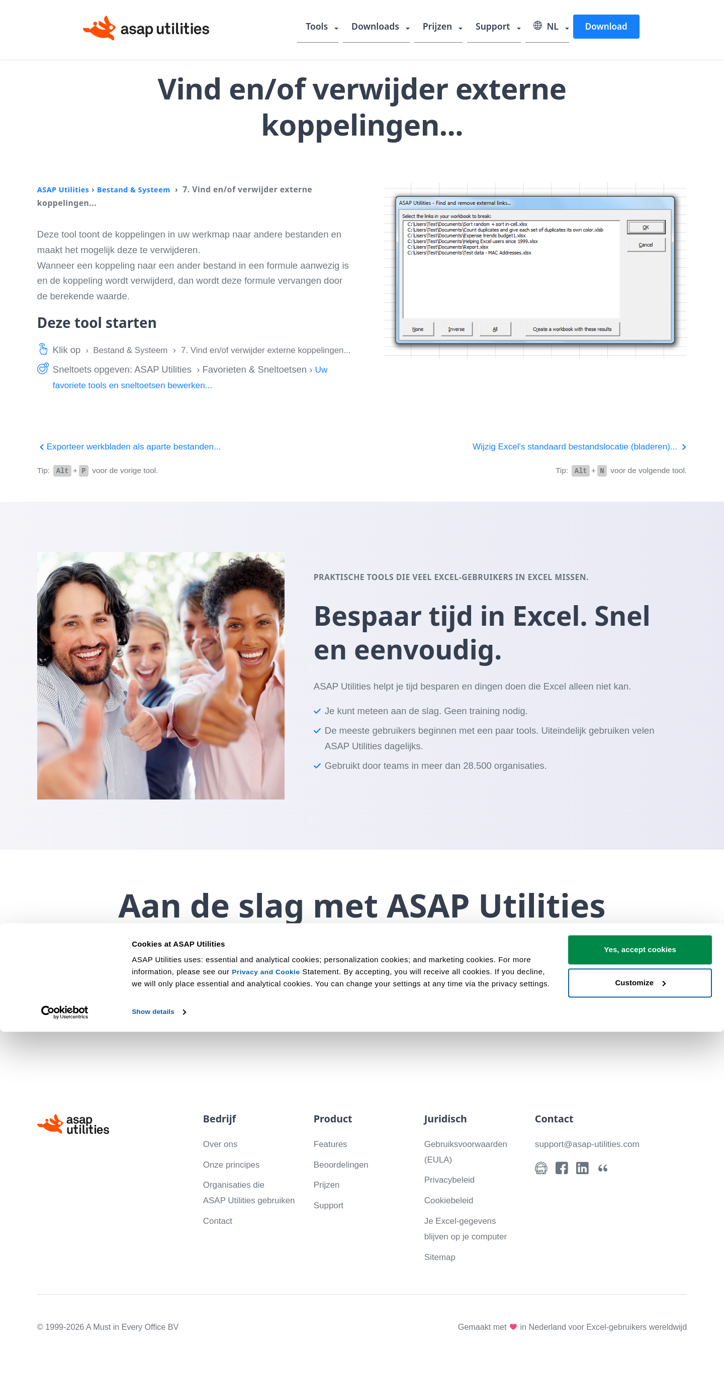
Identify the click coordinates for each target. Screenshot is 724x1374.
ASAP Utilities (65, 189)
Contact (219, 1250)
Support (496, 28)
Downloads (382, 28)
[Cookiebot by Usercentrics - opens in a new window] (65, 1354)
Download (605, 27)
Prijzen (442, 28)
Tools (325, 28)
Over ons (222, 1158)
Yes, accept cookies (640, 1292)
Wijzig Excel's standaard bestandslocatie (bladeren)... (572, 461)
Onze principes (234, 1178)
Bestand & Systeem (142, 189)
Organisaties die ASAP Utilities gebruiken (236, 1214)
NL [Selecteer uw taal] (547, 28)
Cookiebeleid (451, 1214)
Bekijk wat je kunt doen (404, 1009)
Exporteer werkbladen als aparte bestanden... (135, 461)
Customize (640, 1325)
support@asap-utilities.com (591, 1158)
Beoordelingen (344, 1178)
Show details (155, 1354)
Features (332, 1158)
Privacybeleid (452, 1194)
